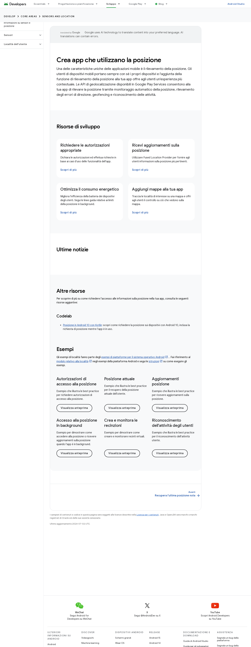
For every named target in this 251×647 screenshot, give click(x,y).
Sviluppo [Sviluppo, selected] (111, 3)
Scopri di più (68, 169)
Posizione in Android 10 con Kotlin (82, 325)
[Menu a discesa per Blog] (168, 4)
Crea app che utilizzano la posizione (108, 60)
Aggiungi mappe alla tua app (157, 189)
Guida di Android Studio (195, 641)
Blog (161, 3)
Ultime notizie (72, 249)
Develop (10, 16)
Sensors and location (58, 16)
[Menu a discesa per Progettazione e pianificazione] (98, 4)
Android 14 (155, 642)
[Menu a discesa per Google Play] (146, 4)
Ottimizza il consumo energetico (89, 189)
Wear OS (119, 642)
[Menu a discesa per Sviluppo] (120, 4)
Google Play (135, 3)
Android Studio (236, 3)
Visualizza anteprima (74, 408)
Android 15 (154, 637)
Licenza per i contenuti (148, 514)
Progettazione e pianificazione (76, 3)
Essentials (40, 3)
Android (51, 644)
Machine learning (90, 642)
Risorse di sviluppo (78, 126)
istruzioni (154, 361)
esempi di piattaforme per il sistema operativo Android (132, 357)
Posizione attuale (119, 378)
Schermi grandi (123, 637)
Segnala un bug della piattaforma (228, 639)
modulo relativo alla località (72, 361)
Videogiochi (87, 637)
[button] (19, 35)
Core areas (29, 16)
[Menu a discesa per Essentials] (50, 4)
